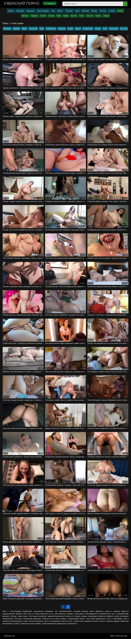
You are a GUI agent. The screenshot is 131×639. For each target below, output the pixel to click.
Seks (41, 29)
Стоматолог (88, 29)
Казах (24, 29)
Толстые (103, 11)
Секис (77, 11)
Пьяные (98, 16)
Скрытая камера (43, 11)
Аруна (77, 29)
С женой (112, 11)
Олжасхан (33, 29)
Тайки (59, 16)
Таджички (34, 16)
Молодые (85, 11)
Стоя (105, 29)
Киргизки (25, 16)
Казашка (7, 29)
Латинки (51, 16)
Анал (53, 11)
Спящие (106, 16)
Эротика (74, 16)
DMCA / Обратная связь (118, 636)
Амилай (16, 29)
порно (22, 3)
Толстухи (89, 16)
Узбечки (11, 11)
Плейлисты (50, 3)
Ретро (81, 16)
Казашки (120, 11)
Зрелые (94, 11)
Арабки (65, 16)
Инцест (60, 11)
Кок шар (123, 29)
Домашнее (30, 11)
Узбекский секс (9, 636)
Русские (43, 16)
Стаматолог (51, 29)
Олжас (98, 29)
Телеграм (69, 11)
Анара (70, 29)
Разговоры (20, 11)
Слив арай (113, 29)
